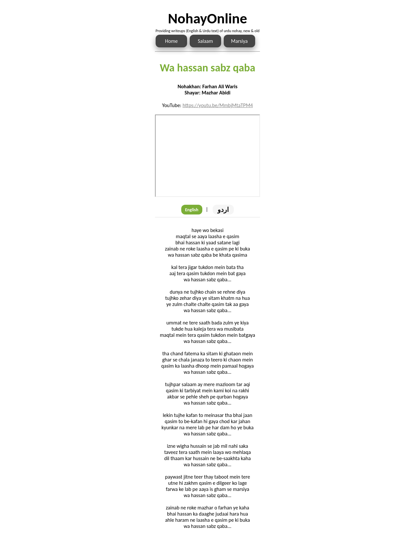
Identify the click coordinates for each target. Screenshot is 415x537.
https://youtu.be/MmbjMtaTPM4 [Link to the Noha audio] (218, 105)
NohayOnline (207, 18)
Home (171, 41)
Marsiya (239, 41)
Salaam (205, 41)
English (191, 210)
